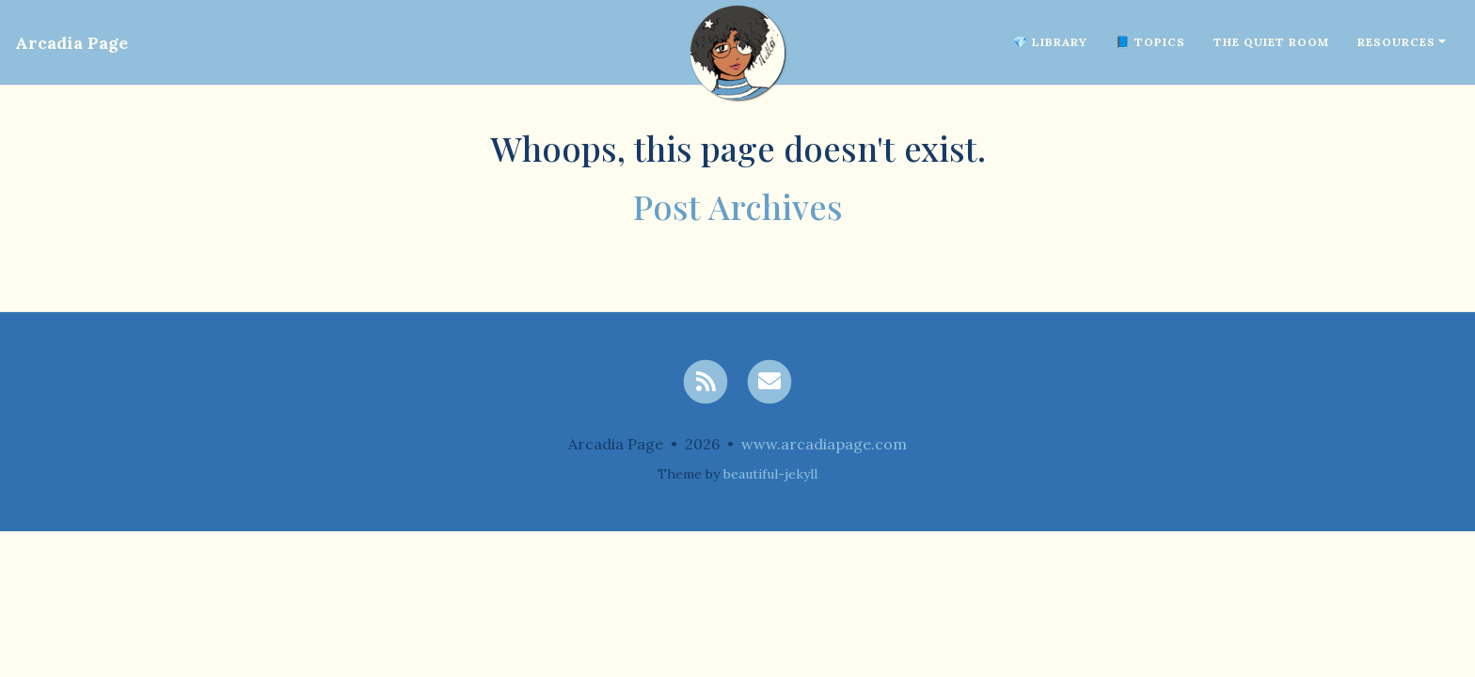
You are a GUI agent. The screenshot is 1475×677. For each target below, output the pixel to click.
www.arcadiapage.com (824, 443)
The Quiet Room (1271, 42)
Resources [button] (1396, 42)
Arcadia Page (71, 43)
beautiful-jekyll (770, 473)
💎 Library (1050, 42)
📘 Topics (1150, 42)
